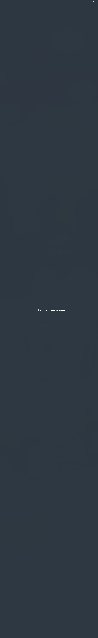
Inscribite (57, 325)
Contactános (42, 325)
